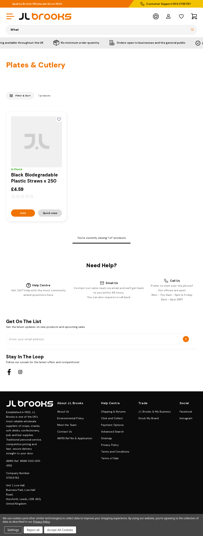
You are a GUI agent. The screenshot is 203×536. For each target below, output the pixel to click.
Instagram (186, 418)
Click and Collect (112, 418)
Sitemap (106, 438)
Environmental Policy (70, 418)
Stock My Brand (148, 418)
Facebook (186, 411)
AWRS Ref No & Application (74, 438)
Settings (13, 530)
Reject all (33, 530)
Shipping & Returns (113, 411)
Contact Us (64, 431)
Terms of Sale (110, 458)
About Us (63, 411)
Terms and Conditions (115, 451)
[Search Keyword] (101, 29)
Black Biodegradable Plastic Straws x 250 (34, 178)
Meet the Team (67, 425)
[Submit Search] (192, 29)
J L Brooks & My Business (154, 411)
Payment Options (112, 425)
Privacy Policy (110, 445)
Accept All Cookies (60, 530)
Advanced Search (112, 431)
